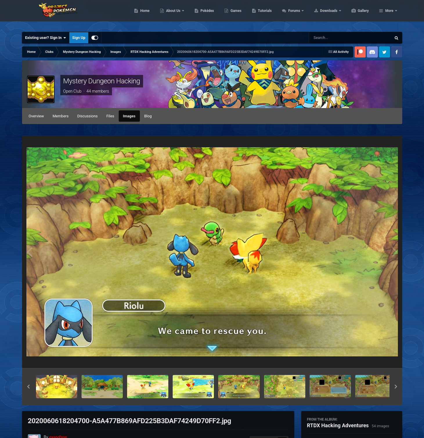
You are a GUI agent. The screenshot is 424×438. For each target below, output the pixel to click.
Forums (322, 14)
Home (172, 14)
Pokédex (235, 14)
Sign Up (78, 37)
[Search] (335, 37)
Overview (36, 116)
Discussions (87, 116)
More (389, 14)
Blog (148, 116)
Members (60, 116)
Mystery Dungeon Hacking (101, 81)
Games (263, 14)
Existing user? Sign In (45, 37)
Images (129, 116)
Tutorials (292, 14)
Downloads (356, 14)
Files (110, 116)
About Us (201, 14)
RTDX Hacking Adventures (338, 425)
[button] (28, 386)
